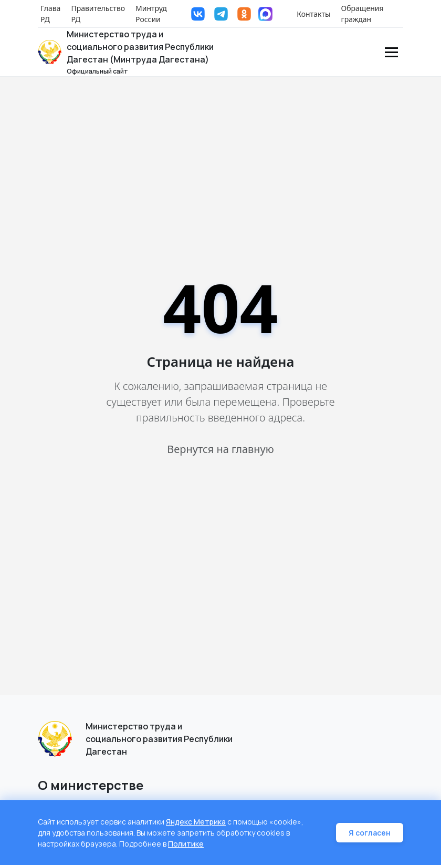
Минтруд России (151, 13)
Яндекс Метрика (196, 822)
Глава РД (50, 13)
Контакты (313, 14)
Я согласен (370, 833)
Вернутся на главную (220, 449)
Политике (186, 844)
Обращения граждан (362, 13)
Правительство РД (98, 13)
